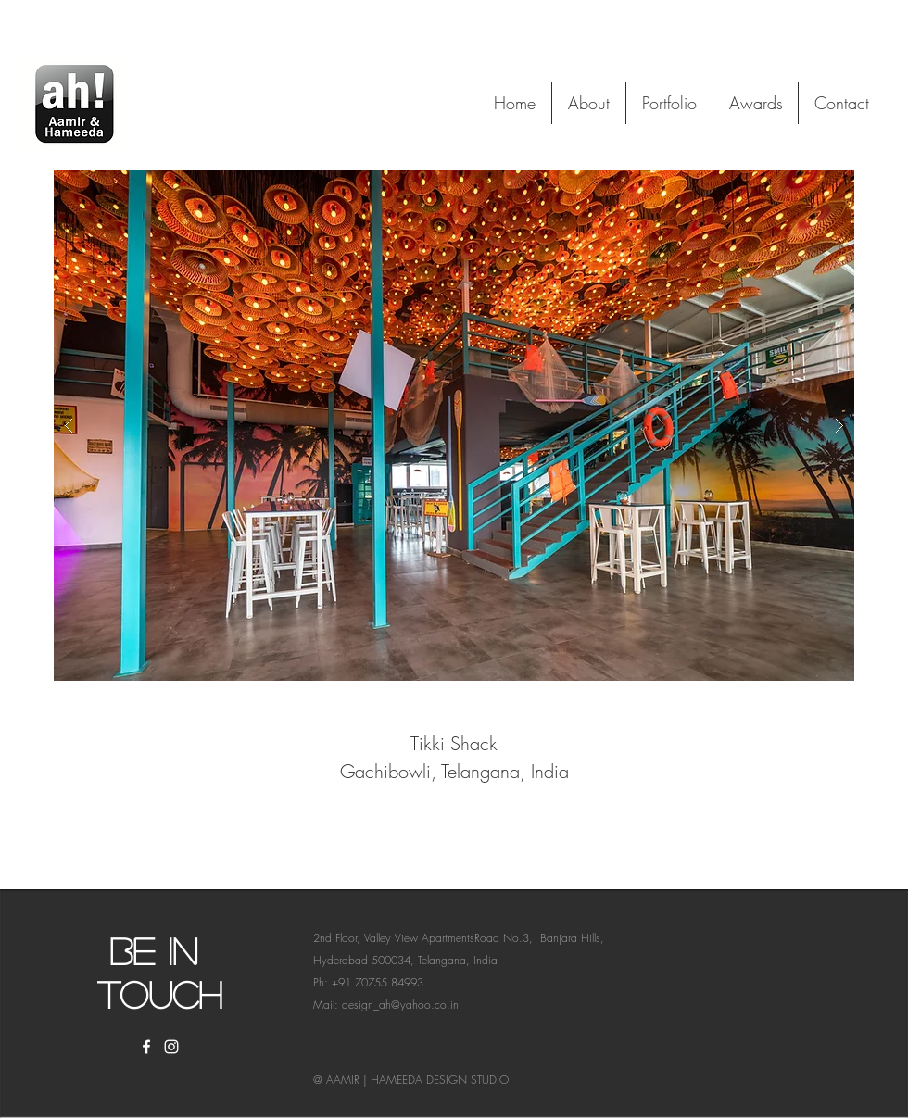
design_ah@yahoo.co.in (400, 1004)
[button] (454, 425)
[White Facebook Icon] (146, 1046)
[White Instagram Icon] (171, 1046)
